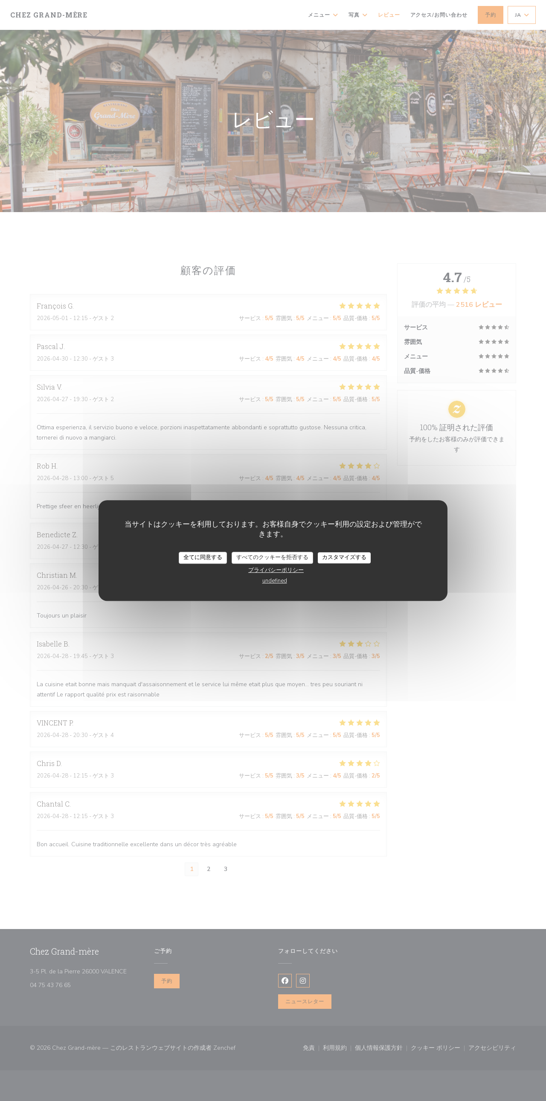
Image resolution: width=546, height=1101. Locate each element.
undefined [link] (274, 581)
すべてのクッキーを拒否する (272, 557)
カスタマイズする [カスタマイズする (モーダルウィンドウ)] (344, 557)
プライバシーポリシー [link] (276, 570)
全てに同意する (202, 557)
